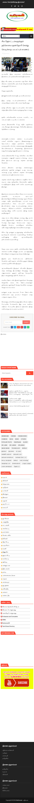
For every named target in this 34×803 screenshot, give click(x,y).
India (11, 439)
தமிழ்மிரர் (5, 769)
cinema (13, 436)
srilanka (21, 445)
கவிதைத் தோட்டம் (21, 457)
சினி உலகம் (6, 790)
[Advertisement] (17, 351)
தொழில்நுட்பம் (6, 463)
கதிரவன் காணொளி (8, 750)
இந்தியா (4, 451)
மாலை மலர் (6, 785)
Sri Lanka (13, 445)
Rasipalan (17, 442)
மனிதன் (5, 753)
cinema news (22, 436)
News (17, 439)
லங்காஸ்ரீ (5, 755)
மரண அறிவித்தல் (7, 466)
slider (25, 442)
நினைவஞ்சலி (16, 463)
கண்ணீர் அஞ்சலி (6, 454)
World (24, 448)
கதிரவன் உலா (17, 454)
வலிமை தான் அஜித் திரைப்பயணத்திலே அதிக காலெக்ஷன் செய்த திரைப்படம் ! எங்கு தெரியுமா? (20, 400)
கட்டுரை (18, 451)
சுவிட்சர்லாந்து (24, 460)
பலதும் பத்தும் (26, 463)
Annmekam (5, 436)
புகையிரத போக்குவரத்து (15, 613)
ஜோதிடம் (17, 466)
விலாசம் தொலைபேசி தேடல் (15, 607)
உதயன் (5, 771)
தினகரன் (5, 788)
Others (23, 439)
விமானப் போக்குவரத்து (15, 610)
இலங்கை (6, 53)
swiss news (5, 448)
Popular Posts (7, 442)
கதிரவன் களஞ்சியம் (7, 457)
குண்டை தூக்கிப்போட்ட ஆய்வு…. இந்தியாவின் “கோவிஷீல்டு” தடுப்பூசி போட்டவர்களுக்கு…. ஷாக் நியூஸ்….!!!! (20, 392)
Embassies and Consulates (15, 617)
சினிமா (16, 460)
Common (4, 439)
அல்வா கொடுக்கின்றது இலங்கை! (13, 2)
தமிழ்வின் (5, 758)
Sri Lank (4, 445)
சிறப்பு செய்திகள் (6, 460)
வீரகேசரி (5, 774)
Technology (16, 448)
